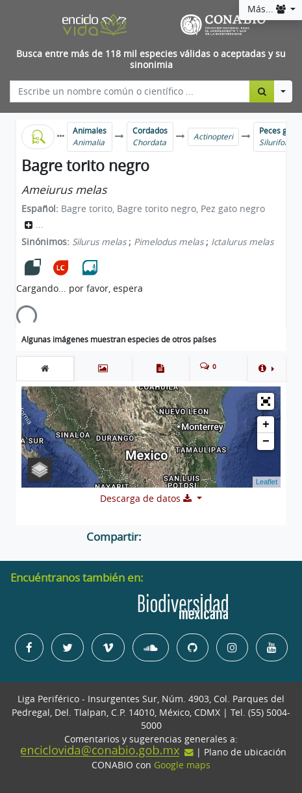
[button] (266, 368)
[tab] (45, 368)
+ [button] (266, 424)
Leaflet (266, 482)
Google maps (182, 765)
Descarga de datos (147, 498)
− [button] (266, 441)
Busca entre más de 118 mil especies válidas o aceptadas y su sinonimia (151, 59)
